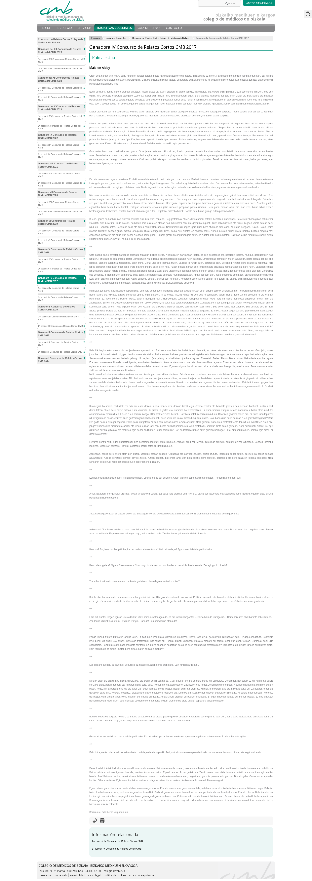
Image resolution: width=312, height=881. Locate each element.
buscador (45, 875)
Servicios (85, 28)
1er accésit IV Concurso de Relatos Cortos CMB (117, 841)
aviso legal (94, 875)
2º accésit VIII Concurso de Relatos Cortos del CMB (60, 184)
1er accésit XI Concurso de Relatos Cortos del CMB (60, 89)
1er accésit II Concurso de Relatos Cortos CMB (58, 343)
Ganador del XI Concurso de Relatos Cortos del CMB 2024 (58, 79)
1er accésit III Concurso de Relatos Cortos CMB (58, 318)
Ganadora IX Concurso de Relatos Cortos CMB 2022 (57, 137)
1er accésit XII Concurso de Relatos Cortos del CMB (60, 60)
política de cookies (115, 875)
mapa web (60, 875)
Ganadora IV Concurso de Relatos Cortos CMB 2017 (57, 280)
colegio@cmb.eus (114, 871)
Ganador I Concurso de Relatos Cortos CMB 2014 (60, 360)
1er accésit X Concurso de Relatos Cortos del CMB (60, 117)
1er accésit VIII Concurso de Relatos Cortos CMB (59, 175)
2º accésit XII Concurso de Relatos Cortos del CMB (60, 69)
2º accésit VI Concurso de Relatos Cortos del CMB (59, 241)
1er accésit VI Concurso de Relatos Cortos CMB (58, 232)
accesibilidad (77, 875)
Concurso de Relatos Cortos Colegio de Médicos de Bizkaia (160, 38)
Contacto (174, 28)
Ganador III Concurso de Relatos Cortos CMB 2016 (56, 308)
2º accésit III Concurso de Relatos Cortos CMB (60, 326)
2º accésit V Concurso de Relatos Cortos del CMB (59, 270)
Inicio (45, 28)
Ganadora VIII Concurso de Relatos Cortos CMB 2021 (58, 165)
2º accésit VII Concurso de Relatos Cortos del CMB (60, 213)
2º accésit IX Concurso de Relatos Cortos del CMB (59, 155)
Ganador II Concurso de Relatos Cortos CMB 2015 (60, 334)
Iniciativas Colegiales (114, 28)
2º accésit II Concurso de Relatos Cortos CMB (60, 352)
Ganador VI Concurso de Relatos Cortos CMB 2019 (56, 222)
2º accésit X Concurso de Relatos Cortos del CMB (59, 127)
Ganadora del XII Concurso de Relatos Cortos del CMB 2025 (59, 51)
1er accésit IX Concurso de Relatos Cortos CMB (58, 146)
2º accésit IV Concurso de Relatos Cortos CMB (116, 848)
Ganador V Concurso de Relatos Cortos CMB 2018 (60, 251)
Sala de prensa (148, 28)
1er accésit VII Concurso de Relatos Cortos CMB (58, 203)
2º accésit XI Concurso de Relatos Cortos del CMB (59, 98)
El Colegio (64, 28)
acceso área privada (141, 875)
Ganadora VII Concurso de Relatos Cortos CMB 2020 (57, 194)
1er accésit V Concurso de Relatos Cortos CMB (58, 260)
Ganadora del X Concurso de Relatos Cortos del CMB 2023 (59, 108)
